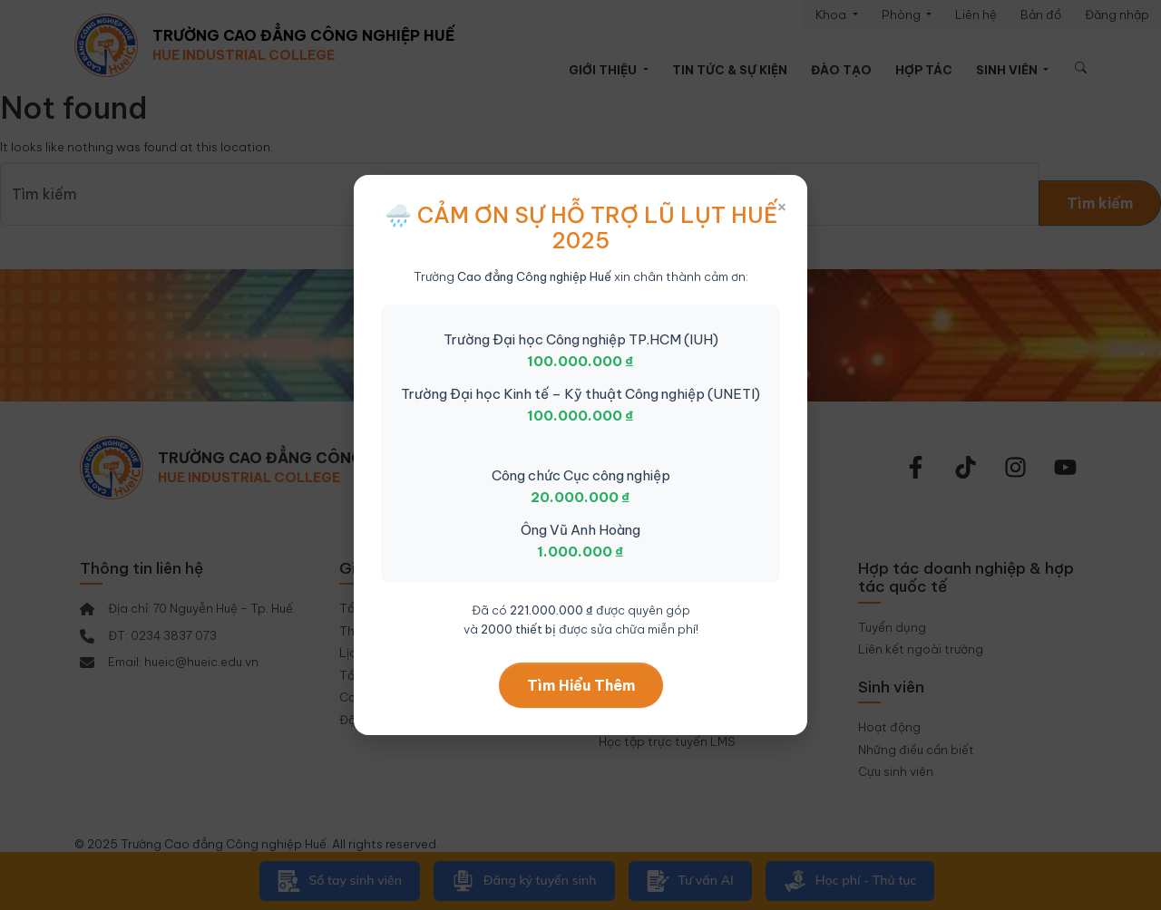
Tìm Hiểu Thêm (581, 685)
